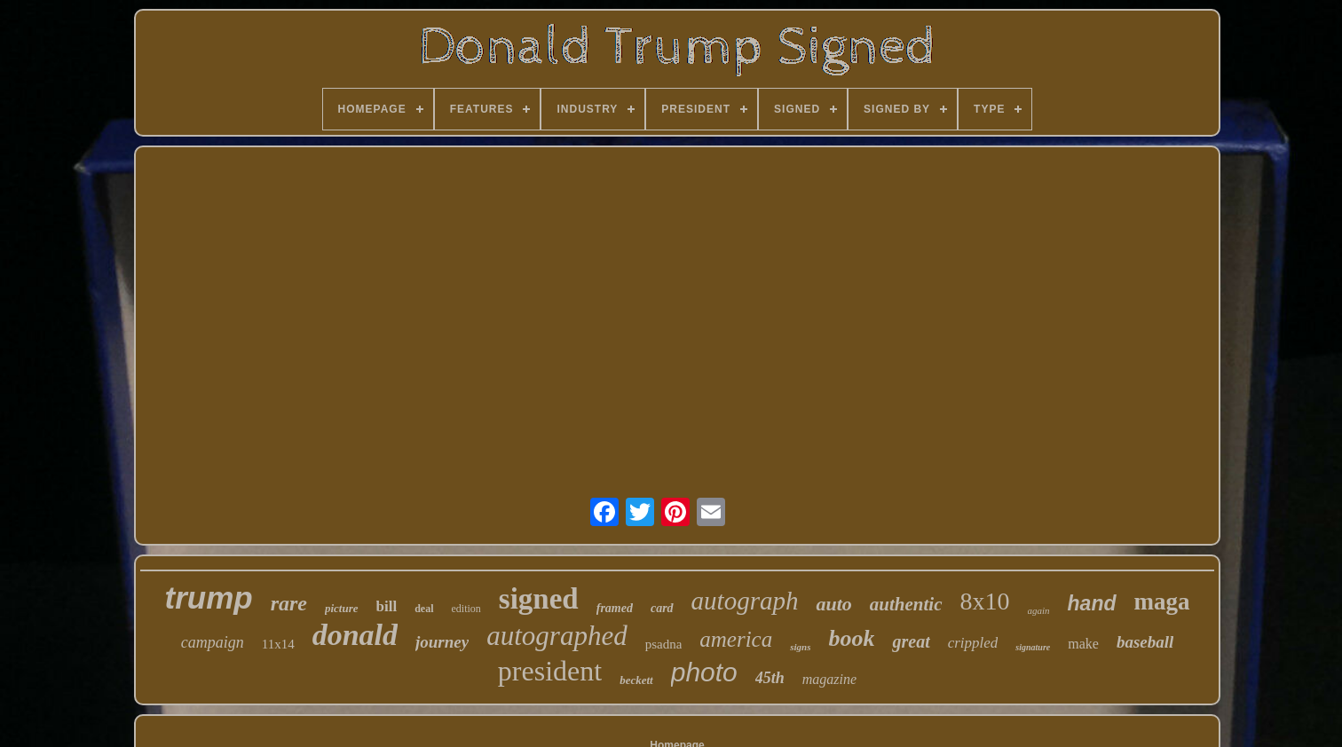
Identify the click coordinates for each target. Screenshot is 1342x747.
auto (833, 604)
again (1039, 610)
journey (442, 642)
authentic (906, 604)
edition (466, 608)
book (851, 638)
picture (342, 608)
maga (1162, 601)
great (910, 641)
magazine (829, 679)
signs (800, 646)
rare (289, 603)
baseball (1145, 642)
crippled (973, 642)
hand (1092, 603)
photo (704, 672)
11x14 (278, 644)
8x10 (985, 601)
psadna (664, 644)
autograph (745, 600)
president (550, 671)
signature (1032, 647)
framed (614, 608)
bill (387, 606)
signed (539, 599)
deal (423, 608)
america (735, 639)
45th (770, 678)
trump (208, 597)
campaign (212, 642)
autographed (556, 635)
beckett (636, 680)
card (662, 608)
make (1083, 643)
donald (355, 634)
